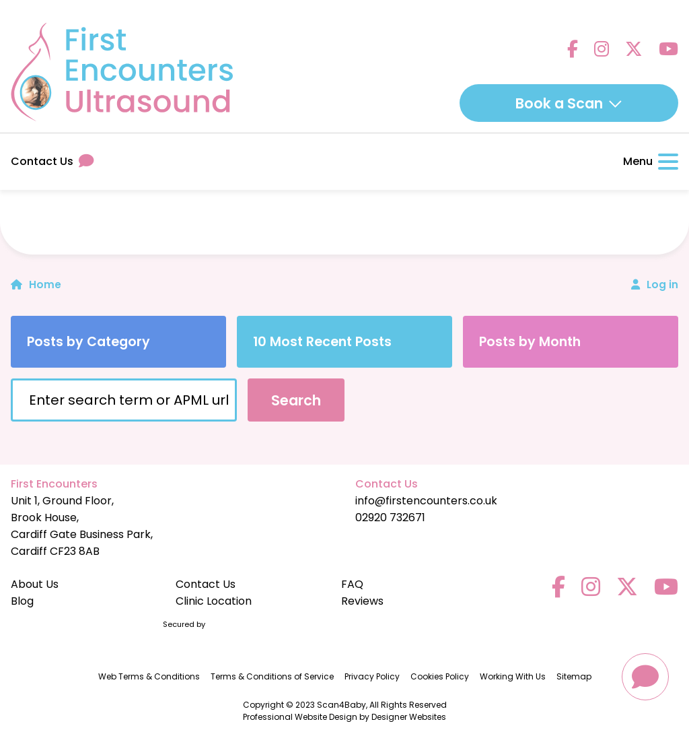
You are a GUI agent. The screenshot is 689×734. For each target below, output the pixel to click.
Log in (662, 284)
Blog (22, 601)
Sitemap (573, 676)
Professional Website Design (300, 717)
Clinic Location (214, 601)
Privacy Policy (372, 676)
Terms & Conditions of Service (272, 676)
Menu (650, 161)
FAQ (352, 584)
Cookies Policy (439, 676)
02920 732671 (390, 517)
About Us (35, 584)
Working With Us (513, 676)
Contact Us (52, 161)
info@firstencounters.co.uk (426, 500)
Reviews (362, 601)
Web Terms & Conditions (149, 676)
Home (36, 284)
